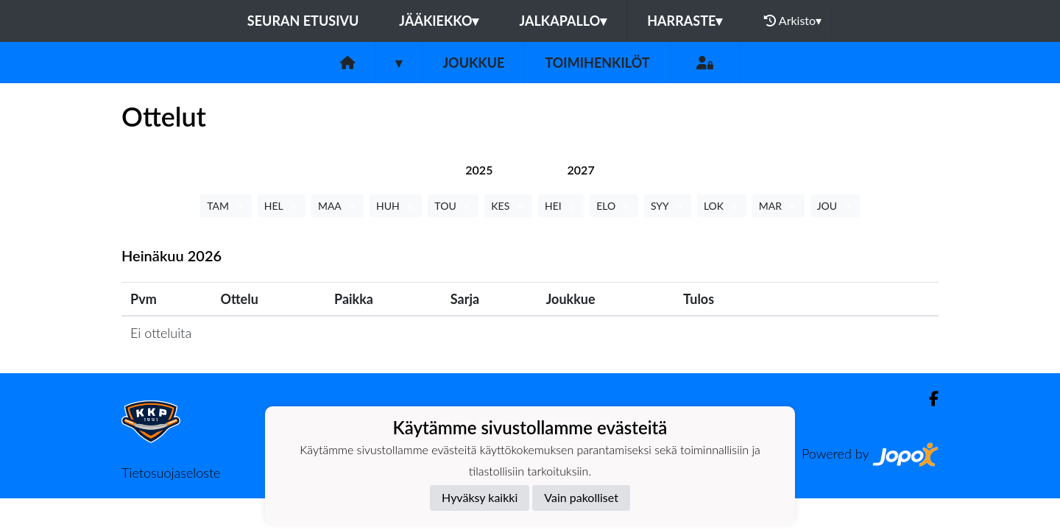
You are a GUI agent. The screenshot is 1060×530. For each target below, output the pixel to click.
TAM (225, 205)
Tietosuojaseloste (170, 472)
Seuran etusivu (303, 21)
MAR (778, 205)
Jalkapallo (563, 21)
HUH (395, 205)
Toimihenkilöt (597, 62)
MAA (337, 205)
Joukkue (473, 62)
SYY (668, 205)
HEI (561, 205)
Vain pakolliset (581, 497)
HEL (281, 205)
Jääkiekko (438, 21)
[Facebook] (928, 398)
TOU (453, 205)
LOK (722, 205)
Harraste (684, 21)
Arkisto (793, 20)
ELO (614, 205)
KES (508, 205)
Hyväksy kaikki (479, 497)
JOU (835, 205)
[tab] (478, 170)
